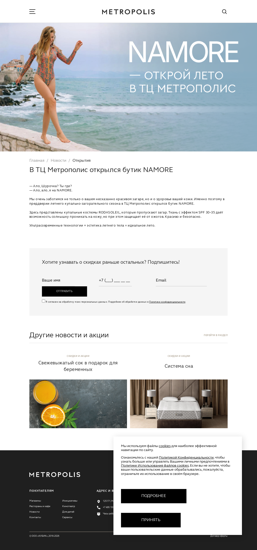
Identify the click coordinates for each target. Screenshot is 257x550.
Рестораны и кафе (39, 506)
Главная (36, 161)
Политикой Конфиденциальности (186, 457)
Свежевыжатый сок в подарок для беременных (78, 366)
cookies (165, 446)
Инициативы (69, 501)
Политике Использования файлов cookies (155, 465)
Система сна (179, 366)
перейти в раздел (216, 335)
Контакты (35, 517)
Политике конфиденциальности (167, 302)
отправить (64, 291)
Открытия (82, 161)
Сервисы (67, 517)
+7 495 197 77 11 (111, 507)
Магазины (35, 501)
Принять (150, 520)
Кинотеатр (68, 506)
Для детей (68, 512)
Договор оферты (219, 536)
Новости (58, 161)
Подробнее (153, 496)
